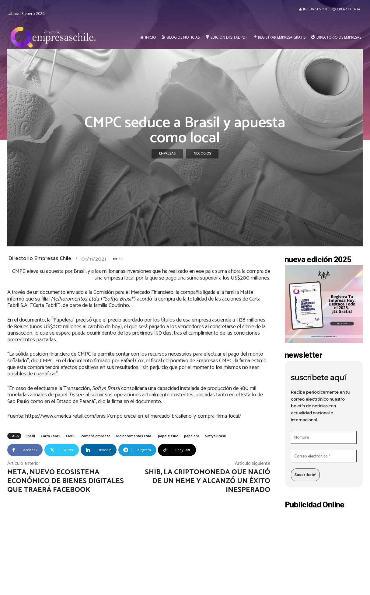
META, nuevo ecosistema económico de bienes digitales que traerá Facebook (65, 481)
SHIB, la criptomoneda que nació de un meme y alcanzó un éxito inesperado (207, 481)
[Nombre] (324, 437)
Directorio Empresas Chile (39, 258)
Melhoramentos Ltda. (134, 435)
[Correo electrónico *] (324, 456)
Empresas (167, 153)
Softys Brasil (215, 435)
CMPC (70, 435)
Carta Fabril (50, 435)
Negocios (202, 153)
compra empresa (95, 435)
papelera (191, 435)
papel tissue (168, 435)
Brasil (30, 435)
